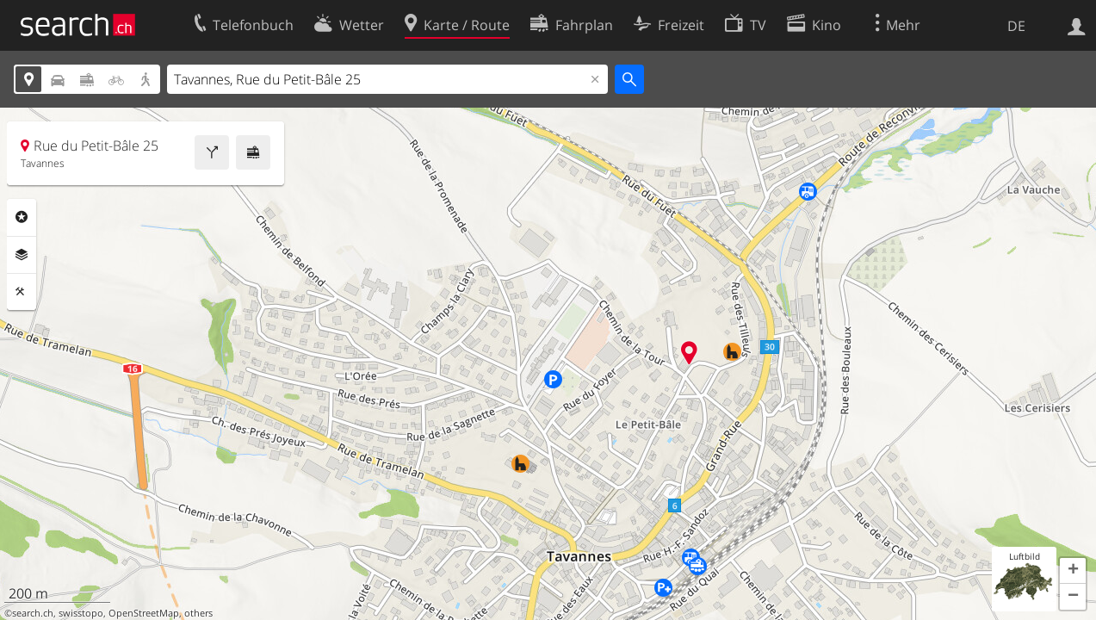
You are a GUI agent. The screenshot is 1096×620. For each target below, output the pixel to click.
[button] (1073, 571)
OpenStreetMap (143, 613)
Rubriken (21, 217)
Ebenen (21, 255)
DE (1016, 25)
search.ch (32, 613)
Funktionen (21, 292)
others (198, 613)
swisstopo (81, 613)
